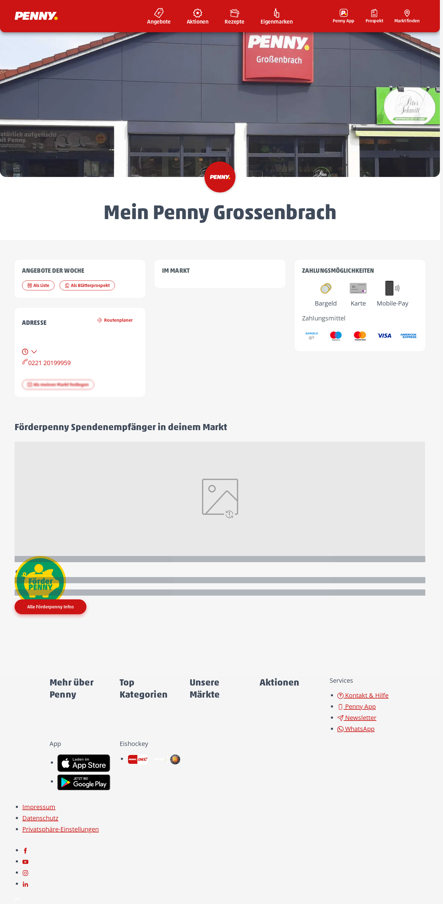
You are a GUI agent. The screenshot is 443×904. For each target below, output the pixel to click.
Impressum (38, 807)
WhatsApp (356, 729)
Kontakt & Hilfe (362, 695)
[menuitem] (159, 16)
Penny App (356, 706)
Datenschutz (40, 818)
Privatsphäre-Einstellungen (60, 829)
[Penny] (18, 898)
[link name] (83, 762)
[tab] (30, 351)
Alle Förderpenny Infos (50, 607)
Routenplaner (115, 320)
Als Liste (38, 285)
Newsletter (356, 717)
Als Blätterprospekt (87, 285)
